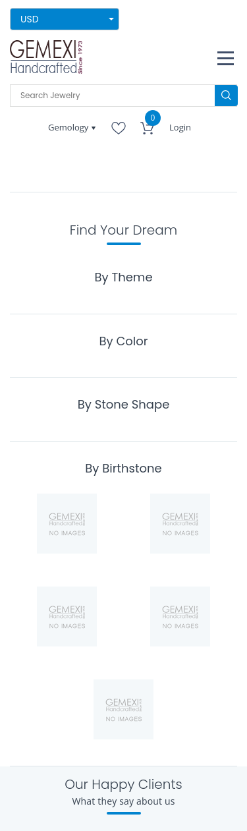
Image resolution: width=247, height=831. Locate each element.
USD (29, 19)
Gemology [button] (69, 127)
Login (180, 127)
